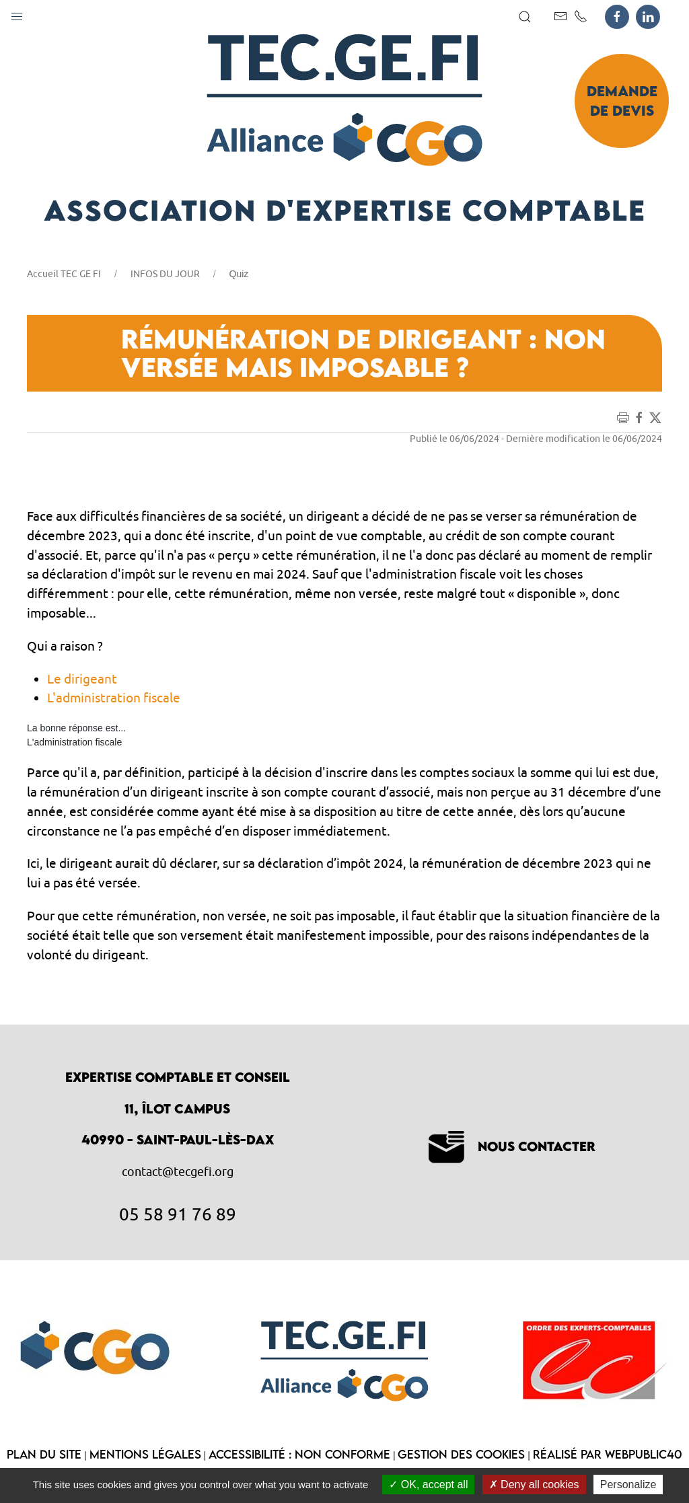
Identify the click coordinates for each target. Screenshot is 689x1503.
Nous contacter (512, 1146)
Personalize (628, 1484)
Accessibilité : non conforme (299, 1454)
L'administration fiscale (113, 697)
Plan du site (44, 1454)
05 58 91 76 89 (177, 1214)
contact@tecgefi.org (177, 1172)
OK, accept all (428, 1484)
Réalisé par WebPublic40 (607, 1454)
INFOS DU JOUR (165, 273)
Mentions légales (145, 1454)
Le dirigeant (82, 678)
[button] (17, 13)
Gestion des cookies (461, 1454)
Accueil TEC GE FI (64, 273)
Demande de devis (622, 100)
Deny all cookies (534, 1484)
